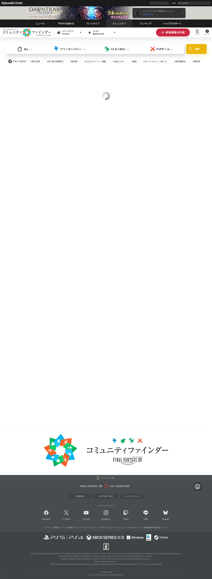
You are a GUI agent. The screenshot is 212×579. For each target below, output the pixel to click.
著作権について (73, 527)
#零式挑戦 (35, 61)
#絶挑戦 (74, 61)
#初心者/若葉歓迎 (55, 61)
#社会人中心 (119, 61)
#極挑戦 (196, 61)
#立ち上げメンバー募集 (95, 61)
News (67, 519)
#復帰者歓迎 (180, 61)
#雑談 (134, 61)
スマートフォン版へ (107, 478)
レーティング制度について (55, 527)
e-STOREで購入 (106, 496)
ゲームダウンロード (132, 496)
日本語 (184, 3)
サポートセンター (107, 527)
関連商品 (80, 496)
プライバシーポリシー (90, 527)
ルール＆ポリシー (134, 527)
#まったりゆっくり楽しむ (155, 61)
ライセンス (121, 527)
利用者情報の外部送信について (155, 527)
